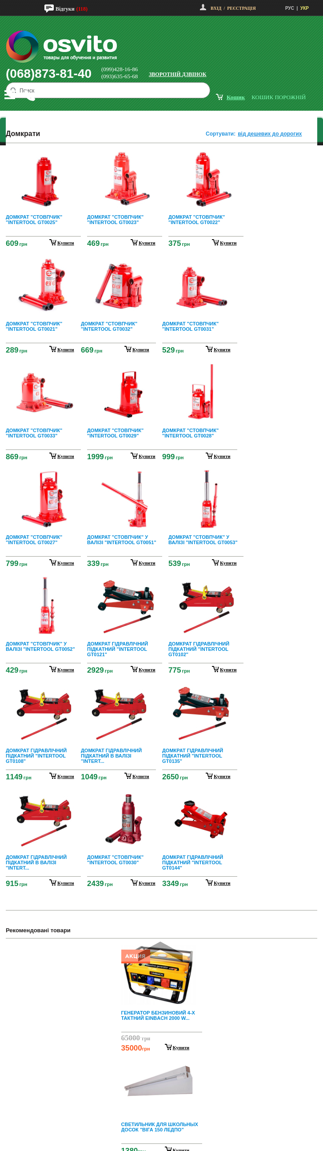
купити (65, 242)
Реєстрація (241, 8)
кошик (236, 97)
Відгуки (65, 9)
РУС (289, 8)
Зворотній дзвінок (178, 74)
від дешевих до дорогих (270, 134)
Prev (160, 952)
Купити (181, 1047)
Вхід (216, 8)
